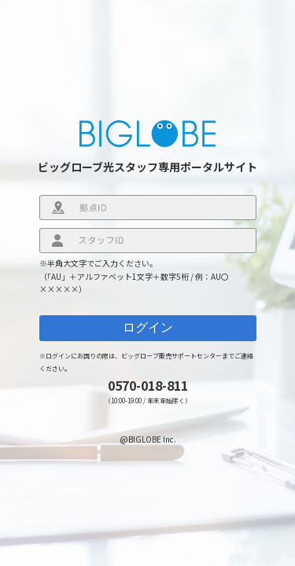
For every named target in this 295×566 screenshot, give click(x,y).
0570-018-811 (148, 385)
